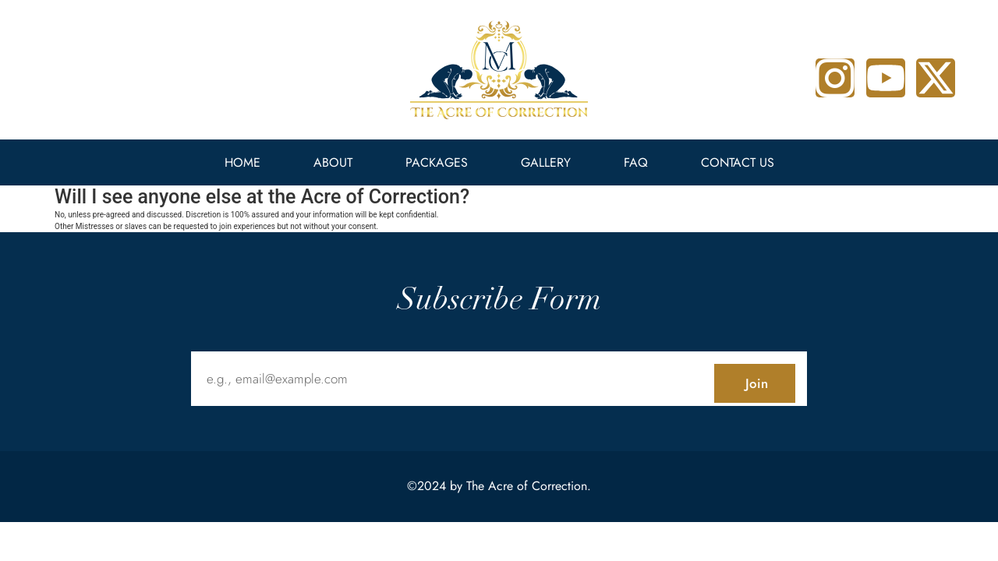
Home (242, 162)
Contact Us (737, 162)
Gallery (546, 162)
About (332, 162)
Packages (436, 162)
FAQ (636, 162)
